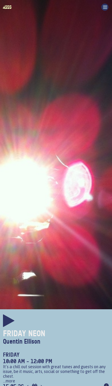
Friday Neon (24, 333)
